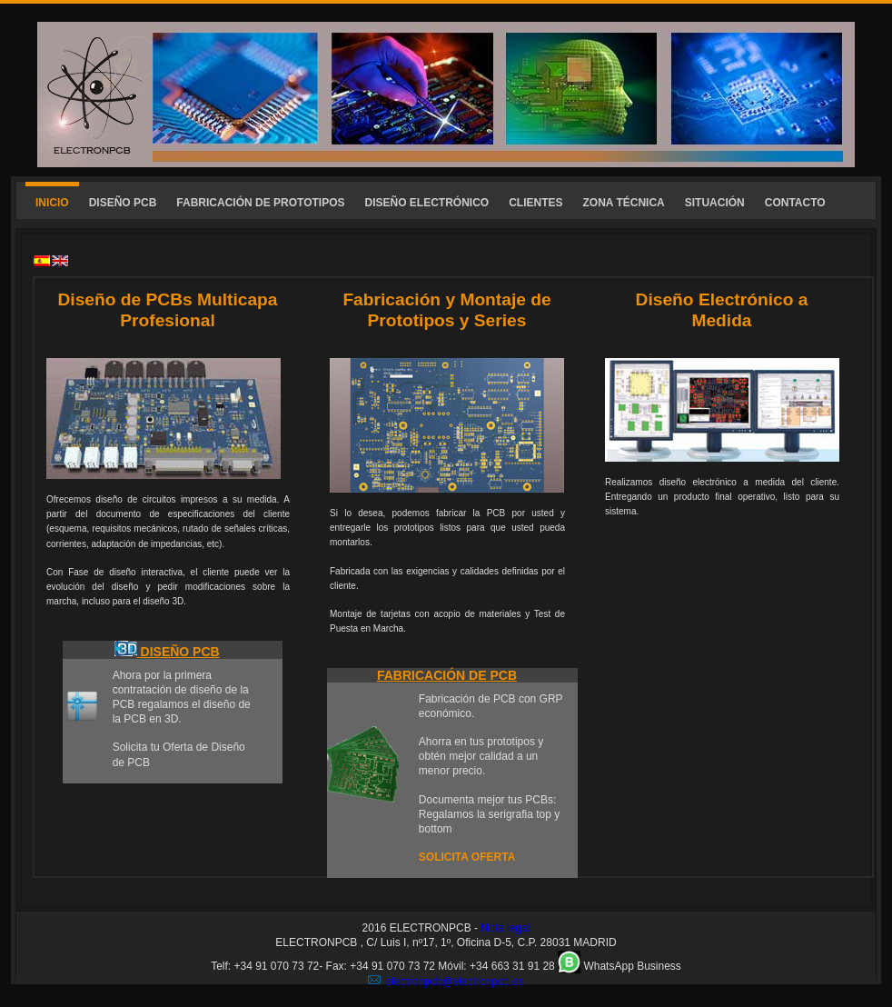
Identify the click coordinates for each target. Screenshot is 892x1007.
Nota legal (505, 928)
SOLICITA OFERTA (467, 857)
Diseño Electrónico (717, 299)
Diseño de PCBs (124, 299)
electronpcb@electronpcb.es (454, 981)
